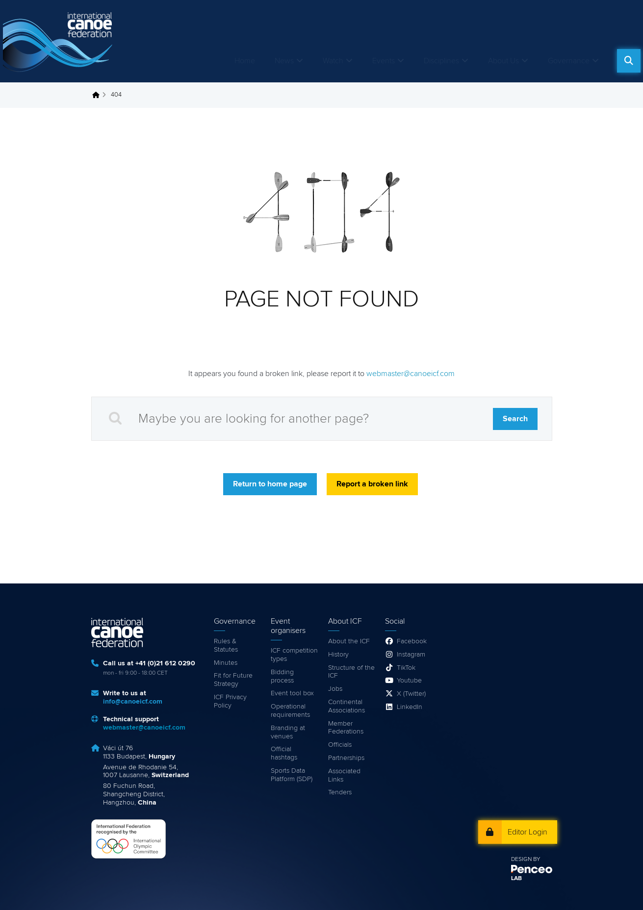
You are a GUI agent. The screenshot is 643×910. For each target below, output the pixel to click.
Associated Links (344, 775)
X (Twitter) (411, 693)
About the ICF (349, 641)
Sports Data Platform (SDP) (291, 775)
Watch (333, 61)
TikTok (406, 667)
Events (383, 61)
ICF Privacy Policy (230, 701)
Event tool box (292, 693)
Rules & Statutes (226, 645)
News (284, 61)
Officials (340, 744)
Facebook (412, 641)
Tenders (340, 792)
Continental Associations (346, 706)
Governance (569, 61)
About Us (503, 61)
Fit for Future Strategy (233, 679)
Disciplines (441, 61)
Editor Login (527, 832)
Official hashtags (284, 753)
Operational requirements (290, 710)
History (338, 654)
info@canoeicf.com (132, 701)
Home (244, 61)
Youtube (409, 680)
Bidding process (282, 676)
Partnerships (346, 758)
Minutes (225, 662)
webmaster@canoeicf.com (410, 374)
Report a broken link (372, 484)
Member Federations (345, 727)
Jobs (335, 688)
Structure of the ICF (351, 672)
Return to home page (270, 484)
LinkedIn (409, 707)
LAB (516, 879)
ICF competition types (294, 654)
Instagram (411, 654)
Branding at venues (288, 732)
